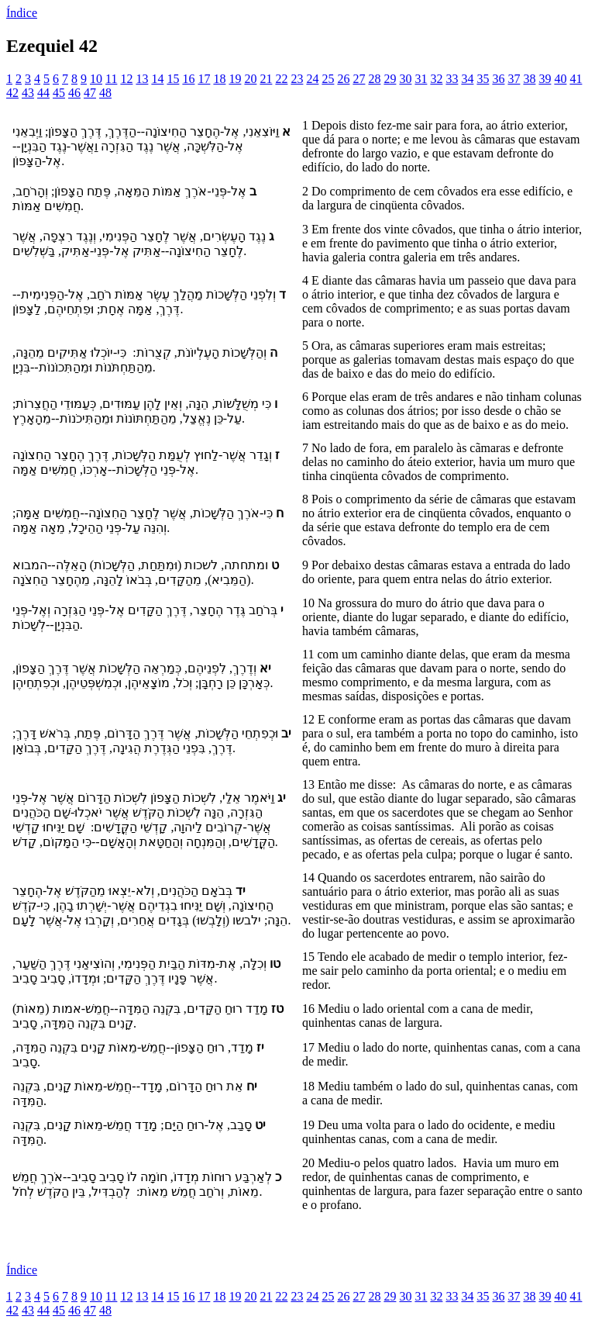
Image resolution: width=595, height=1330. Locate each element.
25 (328, 78)
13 (142, 78)
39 (544, 78)
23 (297, 78)
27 (359, 78)
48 (105, 92)
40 (560, 78)
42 (12, 92)
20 (250, 78)
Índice (21, 12)
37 (513, 78)
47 (90, 92)
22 (281, 78)
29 (389, 78)
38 (529, 78)
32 (436, 78)
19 (235, 78)
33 (451, 78)
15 (173, 78)
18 (219, 78)
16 (188, 78)
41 (575, 78)
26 (343, 78)
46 (74, 92)
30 (405, 78)
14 (157, 78)
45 (59, 92)
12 (126, 78)
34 (467, 78)
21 (266, 78)
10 (96, 78)
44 (43, 92)
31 (420, 78)
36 (498, 78)
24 (312, 78)
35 (482, 78)
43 (28, 92)
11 (111, 78)
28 (374, 78)
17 (204, 78)
